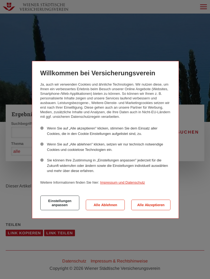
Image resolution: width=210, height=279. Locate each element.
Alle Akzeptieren (151, 205)
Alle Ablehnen (105, 205)
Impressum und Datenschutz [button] (122, 182)
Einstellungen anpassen (59, 203)
